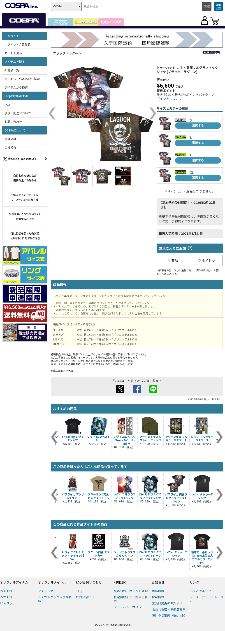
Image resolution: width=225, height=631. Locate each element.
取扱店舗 (10, 139)
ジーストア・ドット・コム (206, 599)
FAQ (7, 104)
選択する (198, 125)
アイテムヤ (45, 591)
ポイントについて (169, 98)
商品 (173, 260)
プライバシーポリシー (129, 607)
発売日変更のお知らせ (167, 603)
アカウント (12, 36)
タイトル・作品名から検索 (22, 79)
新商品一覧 (12, 70)
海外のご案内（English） (169, 615)
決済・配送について (18, 113)
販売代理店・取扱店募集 (169, 609)
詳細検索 (218, 6)
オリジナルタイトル (52, 582)
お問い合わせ (13, 122)
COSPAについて (15, 130)
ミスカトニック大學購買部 (55, 599)
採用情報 (158, 597)
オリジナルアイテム (14, 582)
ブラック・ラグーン (67, 53)
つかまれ (6, 597)
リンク (194, 582)
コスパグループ (200, 591)
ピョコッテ (7, 603)
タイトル (206, 260)
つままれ (6, 591)
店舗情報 (158, 591)
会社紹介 (10, 147)
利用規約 (120, 582)
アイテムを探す (15, 61)
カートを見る (13, 53)
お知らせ (158, 582)
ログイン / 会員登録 (17, 44)
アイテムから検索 (16, 87)
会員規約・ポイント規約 (131, 591)
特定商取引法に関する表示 (131, 599)
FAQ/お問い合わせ (17, 96)
